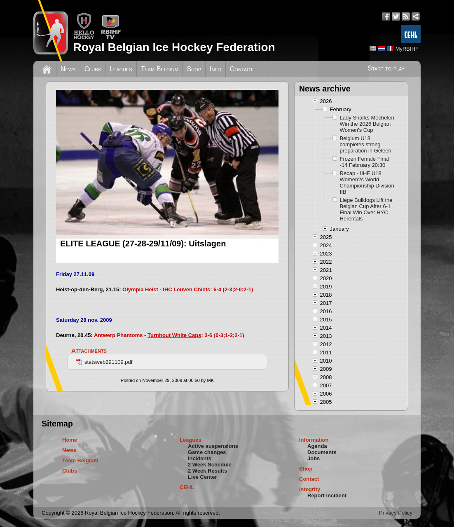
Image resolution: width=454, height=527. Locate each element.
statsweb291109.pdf (104, 362)
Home (69, 440)
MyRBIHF (407, 49)
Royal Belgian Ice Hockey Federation (174, 47)
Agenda (317, 446)
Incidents (199, 458)
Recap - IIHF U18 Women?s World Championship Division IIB (367, 182)
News (68, 69)
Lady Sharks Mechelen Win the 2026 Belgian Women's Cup (367, 124)
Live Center (202, 477)
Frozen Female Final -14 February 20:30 (364, 162)
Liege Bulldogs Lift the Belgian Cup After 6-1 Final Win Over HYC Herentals (366, 209)
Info (215, 69)
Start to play (386, 68)
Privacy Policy (395, 513)
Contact (241, 69)
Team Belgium (159, 69)
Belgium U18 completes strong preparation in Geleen (365, 144)
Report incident (326, 495)
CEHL (187, 487)
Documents (322, 452)
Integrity (309, 489)
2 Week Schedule (210, 464)
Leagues (121, 69)
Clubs (92, 69)
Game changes (207, 452)
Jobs (313, 458)
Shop (194, 69)
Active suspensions (213, 446)
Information (314, 440)
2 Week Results (207, 471)
